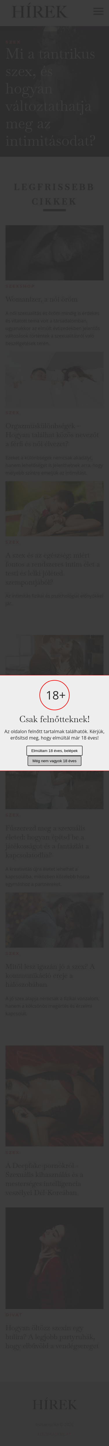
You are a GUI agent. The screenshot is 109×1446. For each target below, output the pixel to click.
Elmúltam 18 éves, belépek (54, 751)
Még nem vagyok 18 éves (54, 761)
